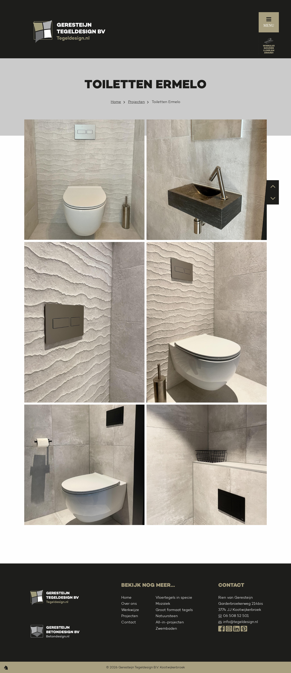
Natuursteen (167, 616)
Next (273, 198)
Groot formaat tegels (174, 610)
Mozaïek (163, 603)
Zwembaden (166, 628)
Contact (128, 622)
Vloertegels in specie (174, 597)
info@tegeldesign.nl (240, 622)
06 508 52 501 (236, 615)
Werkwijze (130, 610)
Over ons (129, 603)
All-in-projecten (170, 622)
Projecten (136, 102)
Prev (273, 186)
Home (116, 102)
